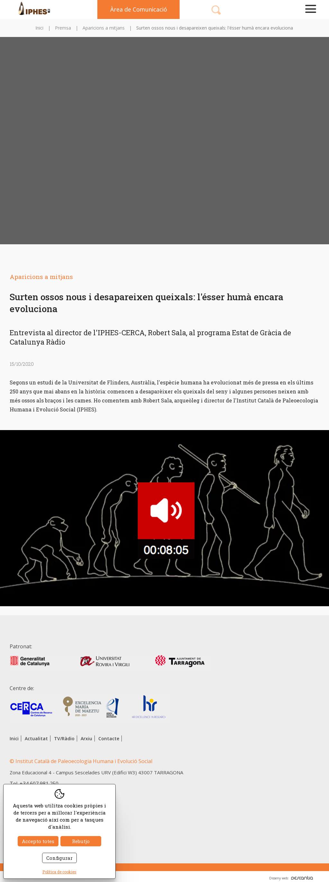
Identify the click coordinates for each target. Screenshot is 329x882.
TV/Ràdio (64, 738)
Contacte (108, 738)
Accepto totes (38, 841)
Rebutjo (81, 841)
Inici (39, 28)
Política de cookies (59, 871)
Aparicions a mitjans (104, 28)
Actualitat (36, 738)
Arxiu (86, 738)
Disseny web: (291, 878)
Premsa (63, 28)
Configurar (59, 858)
